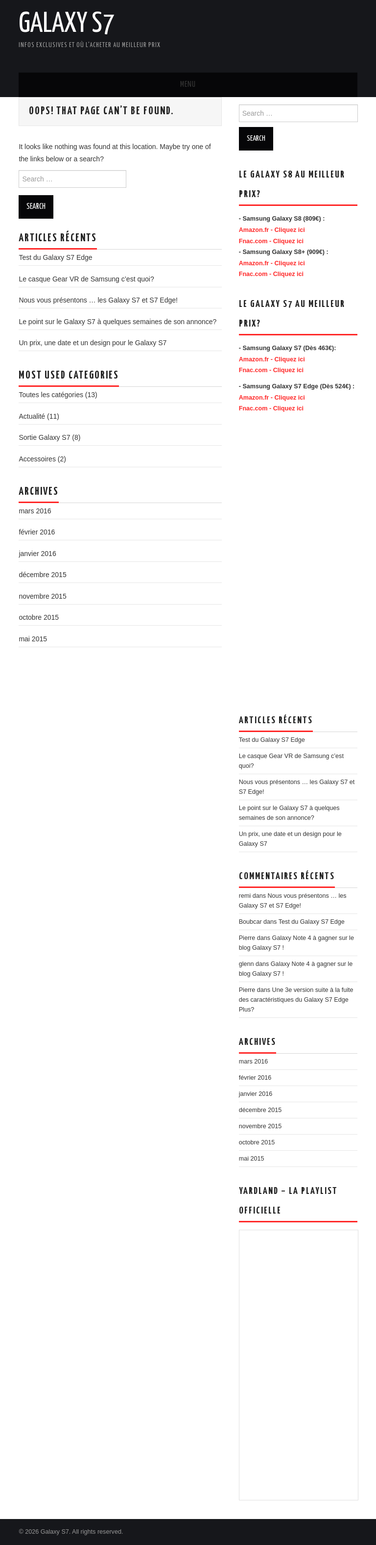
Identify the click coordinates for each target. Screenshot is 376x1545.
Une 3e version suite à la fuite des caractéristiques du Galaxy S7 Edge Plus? (296, 1000)
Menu (188, 84)
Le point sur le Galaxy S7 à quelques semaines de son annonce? (117, 322)
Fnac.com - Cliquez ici (271, 241)
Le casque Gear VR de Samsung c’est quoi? (86, 279)
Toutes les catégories (51, 395)
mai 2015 (33, 639)
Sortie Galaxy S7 (44, 437)
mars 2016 (35, 511)
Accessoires (37, 459)
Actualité (32, 416)
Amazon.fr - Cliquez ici (272, 230)
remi (245, 895)
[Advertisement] (253, 34)
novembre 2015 (42, 596)
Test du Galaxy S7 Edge (55, 257)
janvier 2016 (37, 553)
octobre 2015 (39, 617)
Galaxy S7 (67, 24)
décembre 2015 (42, 575)
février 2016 (37, 532)
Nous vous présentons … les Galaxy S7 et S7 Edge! (98, 300)
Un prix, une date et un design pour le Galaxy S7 (92, 343)
